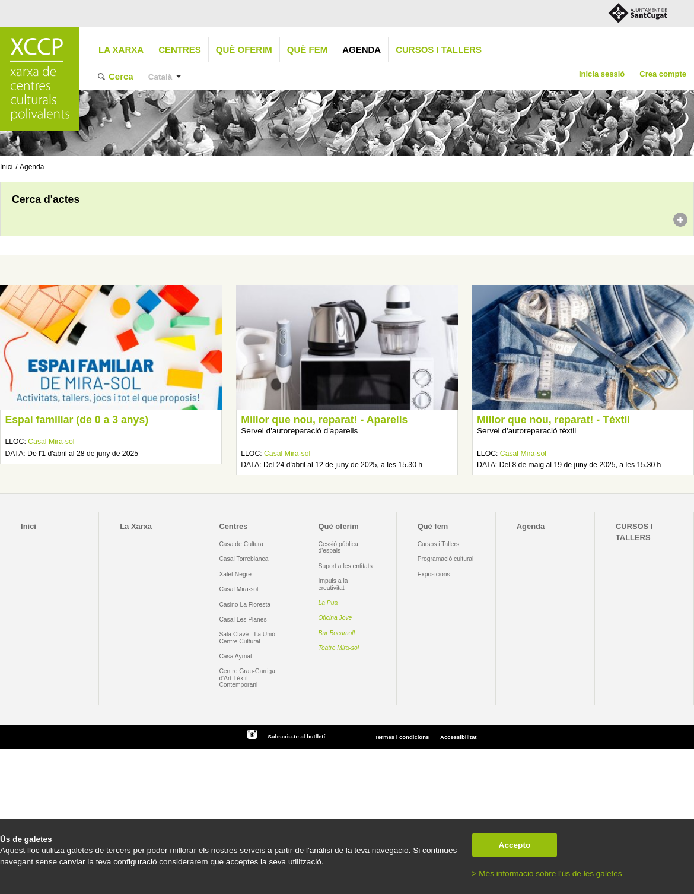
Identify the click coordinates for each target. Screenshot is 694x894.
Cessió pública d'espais (338, 547)
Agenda (361, 50)
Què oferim (244, 50)
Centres (179, 50)
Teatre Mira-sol (339, 648)
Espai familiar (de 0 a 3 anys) (76, 420)
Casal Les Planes (242, 619)
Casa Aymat (235, 656)
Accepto (515, 845)
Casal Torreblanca (243, 559)
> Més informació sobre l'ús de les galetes (547, 873)
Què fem (307, 50)
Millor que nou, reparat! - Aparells (324, 420)
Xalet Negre (235, 574)
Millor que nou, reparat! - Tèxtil (553, 420)
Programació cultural (446, 559)
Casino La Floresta (244, 604)
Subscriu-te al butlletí (296, 736)
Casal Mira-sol (51, 442)
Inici (6, 167)
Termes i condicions (402, 737)
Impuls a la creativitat (333, 584)
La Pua (328, 603)
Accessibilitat (458, 737)
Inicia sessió (602, 73)
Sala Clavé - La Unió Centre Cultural (247, 637)
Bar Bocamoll (337, 633)
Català (160, 76)
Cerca (121, 76)
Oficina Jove (335, 617)
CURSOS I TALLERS (439, 50)
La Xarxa (121, 50)
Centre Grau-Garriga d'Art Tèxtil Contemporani (247, 678)
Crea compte (662, 73)
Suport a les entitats (346, 566)
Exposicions (434, 574)
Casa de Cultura (241, 544)
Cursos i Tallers (438, 544)
